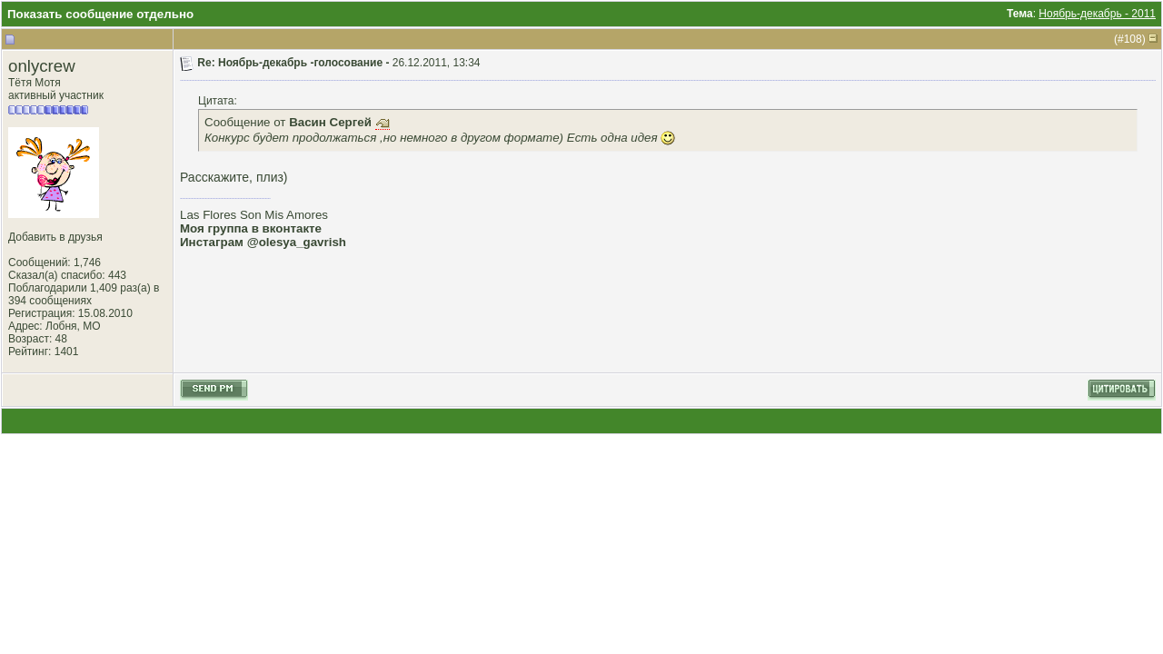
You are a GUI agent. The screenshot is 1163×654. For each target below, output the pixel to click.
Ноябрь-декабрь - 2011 (1097, 13)
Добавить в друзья (55, 237)
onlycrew (41, 65)
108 (1133, 39)
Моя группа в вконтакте (251, 228)
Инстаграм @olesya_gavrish (263, 242)
